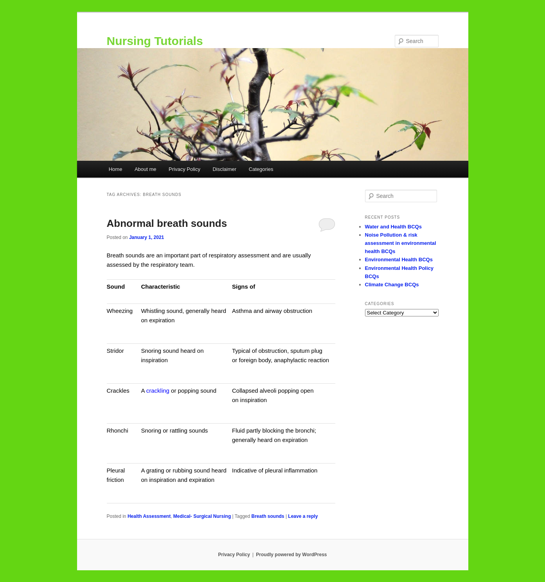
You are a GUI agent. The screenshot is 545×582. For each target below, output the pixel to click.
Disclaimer (224, 169)
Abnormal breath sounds (167, 223)
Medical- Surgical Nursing (202, 516)
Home (115, 169)
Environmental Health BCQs (399, 259)
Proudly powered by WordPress (291, 554)
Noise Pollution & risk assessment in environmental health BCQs (400, 243)
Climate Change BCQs (392, 284)
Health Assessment (149, 516)
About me (145, 169)
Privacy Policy (184, 169)
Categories (261, 169)
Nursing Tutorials (155, 40)
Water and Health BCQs (393, 227)
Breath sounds (268, 516)
